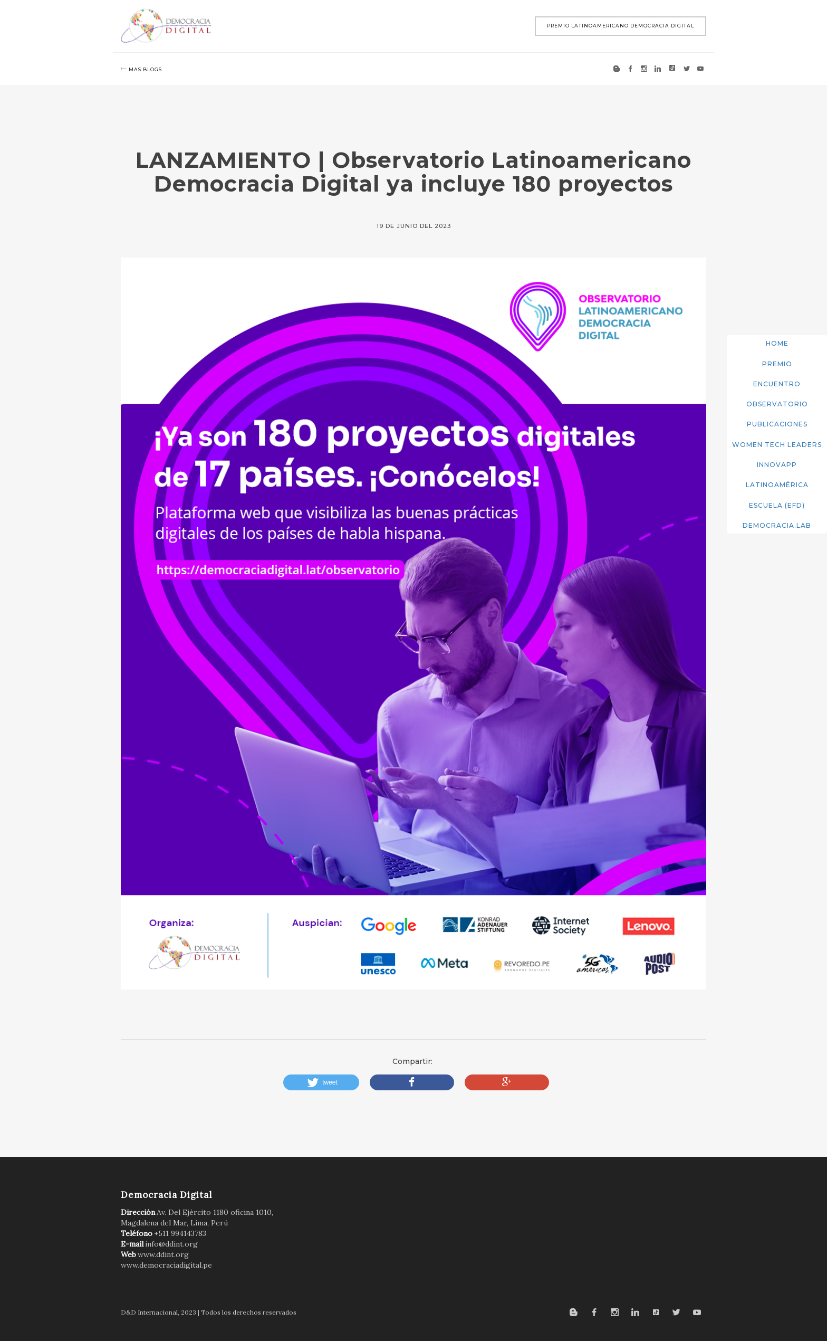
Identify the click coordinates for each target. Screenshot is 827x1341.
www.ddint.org (163, 1254)
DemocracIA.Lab (777, 525)
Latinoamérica (777, 485)
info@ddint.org (171, 1244)
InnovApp (777, 465)
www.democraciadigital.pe (166, 1265)
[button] (321, 1082)
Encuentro (777, 384)
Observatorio (777, 404)
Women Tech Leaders (777, 445)
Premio (777, 364)
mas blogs (141, 69)
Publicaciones (777, 424)
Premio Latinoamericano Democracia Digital (620, 25)
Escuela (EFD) (777, 505)
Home (777, 343)
